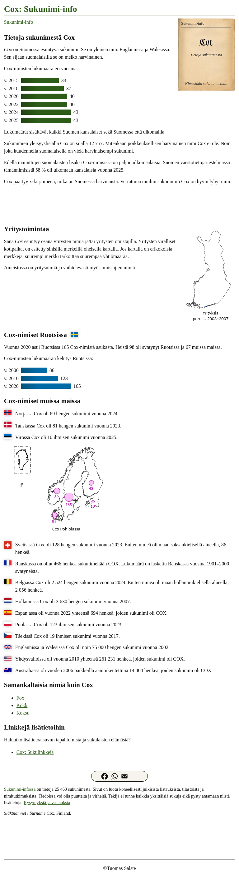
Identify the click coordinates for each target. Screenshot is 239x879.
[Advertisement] (119, 204)
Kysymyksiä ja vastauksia (47, 802)
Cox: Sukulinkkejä (35, 752)
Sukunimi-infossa (20, 789)
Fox (20, 698)
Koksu (23, 712)
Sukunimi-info (18, 22)
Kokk (22, 705)
